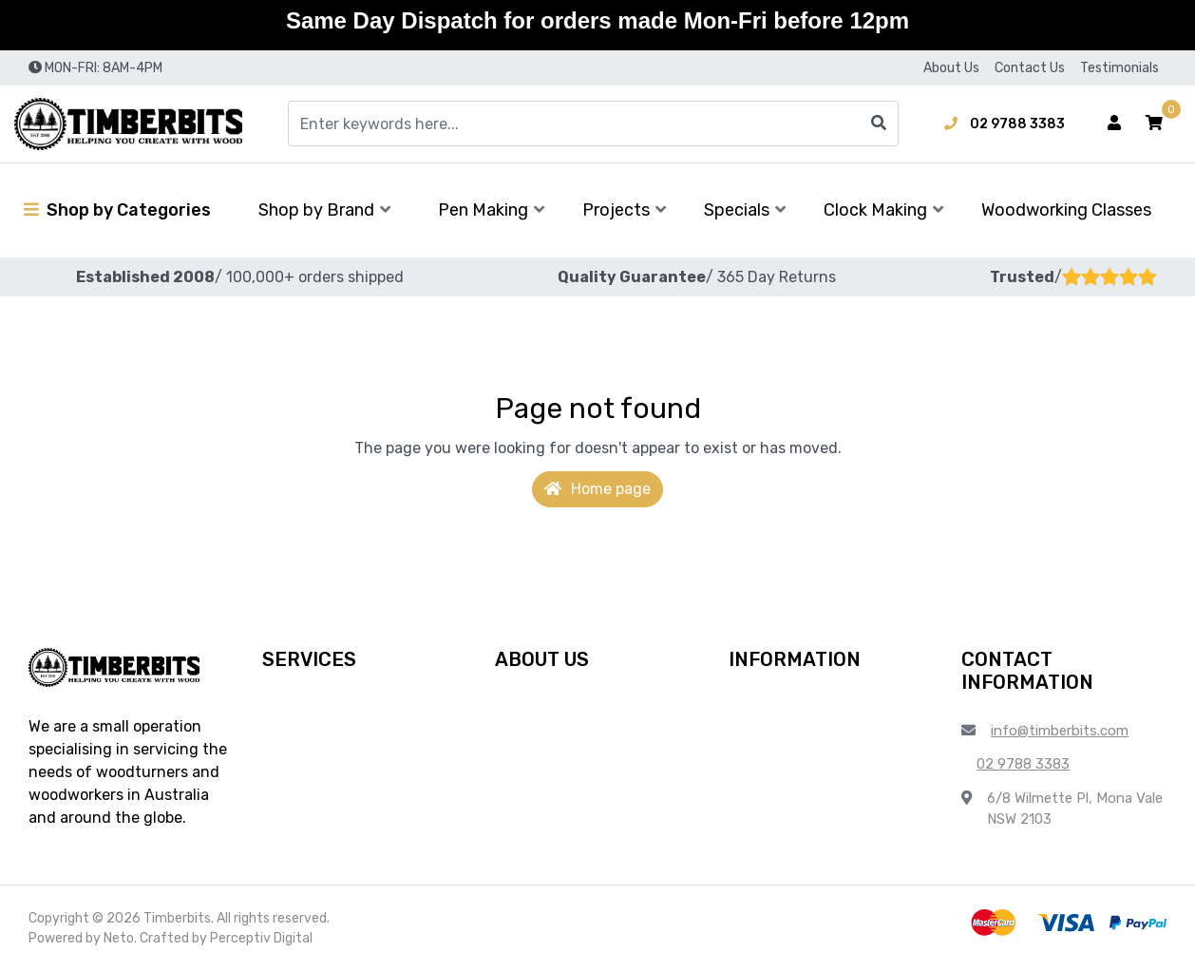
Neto (119, 938)
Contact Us (1030, 68)
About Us (951, 68)
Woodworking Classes (1066, 210)
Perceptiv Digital (261, 938)
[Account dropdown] (1114, 123)
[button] (1154, 123)
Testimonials (1119, 68)
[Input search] (593, 123)
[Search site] (879, 123)
